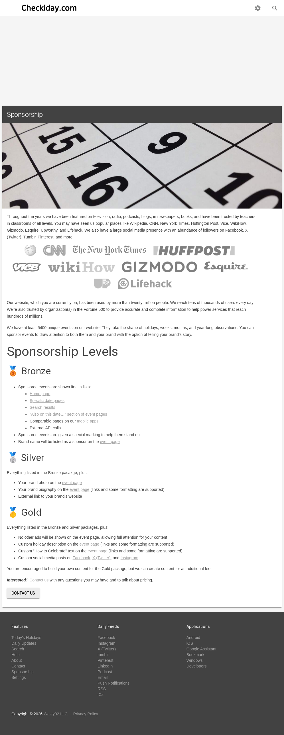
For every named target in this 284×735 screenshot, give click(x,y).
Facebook (81, 558)
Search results (42, 407)
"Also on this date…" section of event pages (68, 414)
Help (15, 654)
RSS (102, 689)
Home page (40, 393)
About (16, 660)
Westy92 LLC (56, 714)
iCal (101, 694)
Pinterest (105, 660)
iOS (189, 643)
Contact (18, 666)
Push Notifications (113, 683)
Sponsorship (22, 671)
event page (109, 441)
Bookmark (195, 654)
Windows (194, 660)
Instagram (129, 558)
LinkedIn (105, 666)
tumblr (103, 654)
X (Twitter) (101, 558)
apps (94, 421)
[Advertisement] (142, 59)
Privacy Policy (85, 714)
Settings (18, 677)
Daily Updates (23, 643)
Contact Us (23, 593)
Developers (196, 666)
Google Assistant (201, 649)
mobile (83, 421)
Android (193, 637)
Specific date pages (47, 400)
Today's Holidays (26, 637)
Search (17, 649)
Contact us (38, 580)
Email (102, 677)
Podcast (105, 671)
